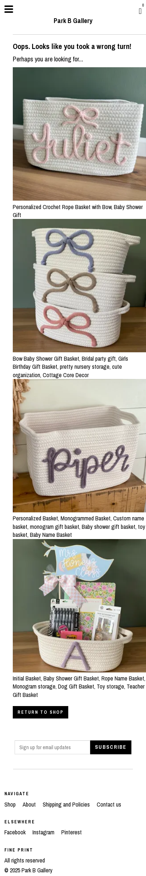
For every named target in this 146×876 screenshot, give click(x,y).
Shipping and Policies (67, 804)
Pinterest (71, 832)
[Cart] (140, 10)
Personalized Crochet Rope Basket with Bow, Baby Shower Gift (79, 206)
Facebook (15, 832)
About (30, 804)
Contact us (109, 804)
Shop (10, 804)
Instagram (44, 832)
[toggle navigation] (8, 9)
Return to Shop (41, 712)
